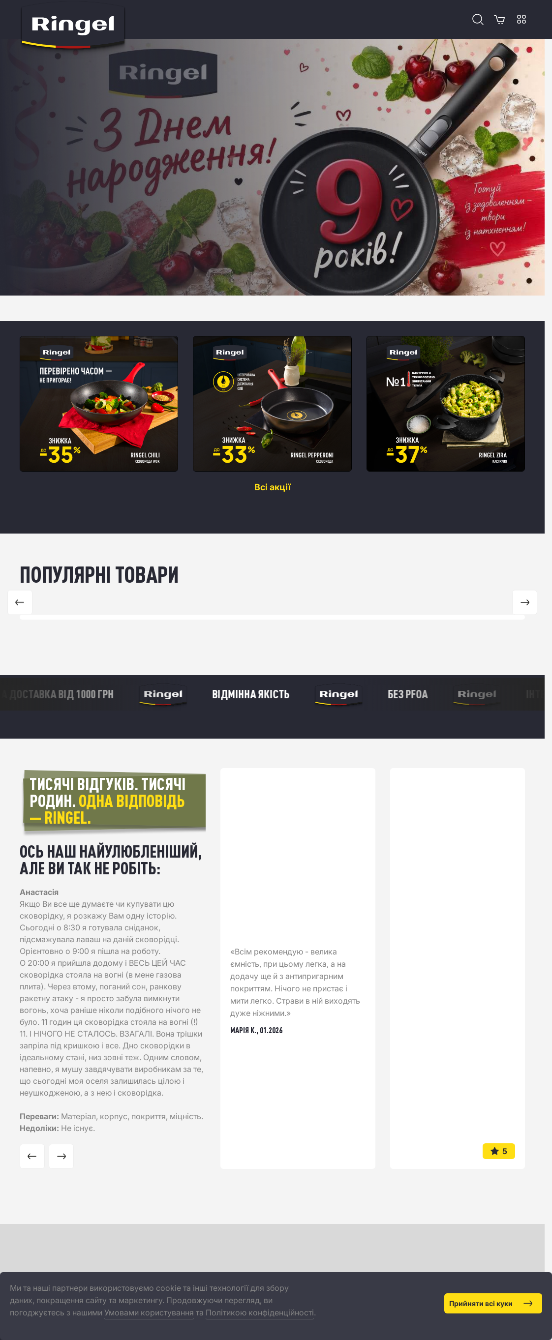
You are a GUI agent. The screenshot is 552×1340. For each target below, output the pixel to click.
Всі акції (272, 487)
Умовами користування (149, 1312)
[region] (272, 404)
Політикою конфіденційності (260, 1312)
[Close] (539, 1285)
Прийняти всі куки (490, 1303)
